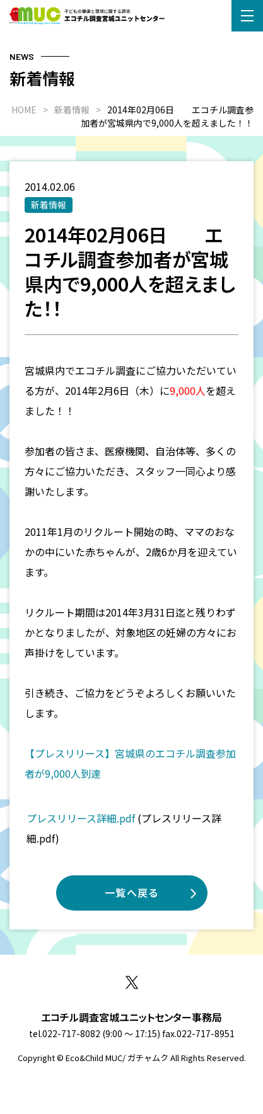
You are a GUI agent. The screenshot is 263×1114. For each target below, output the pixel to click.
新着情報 (48, 204)
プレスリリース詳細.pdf (80, 818)
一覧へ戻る (132, 892)
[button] (247, 15)
